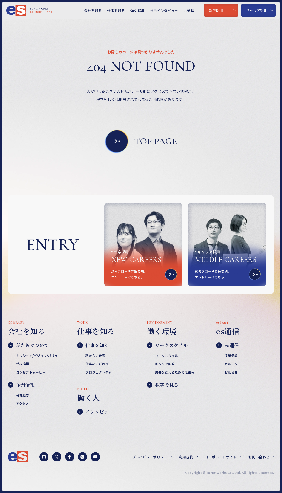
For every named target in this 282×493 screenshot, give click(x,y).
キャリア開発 (165, 364)
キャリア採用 (259, 10)
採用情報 (231, 355)
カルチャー (233, 364)
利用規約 (186, 457)
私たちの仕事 (95, 355)
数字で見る (163, 385)
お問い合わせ (259, 457)
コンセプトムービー (31, 372)
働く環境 (137, 10)
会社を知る (93, 10)
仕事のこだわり (96, 364)
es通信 (189, 10)
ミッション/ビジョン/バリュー (38, 355)
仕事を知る (116, 10)
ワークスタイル (167, 345)
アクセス (22, 403)
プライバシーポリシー (150, 457)
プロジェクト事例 (98, 372)
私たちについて (28, 345)
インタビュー (95, 412)
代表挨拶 (22, 364)
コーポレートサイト (221, 457)
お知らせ (231, 372)
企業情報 (21, 385)
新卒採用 (222, 10)
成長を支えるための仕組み (174, 372)
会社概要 (22, 395)
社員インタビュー (164, 10)
